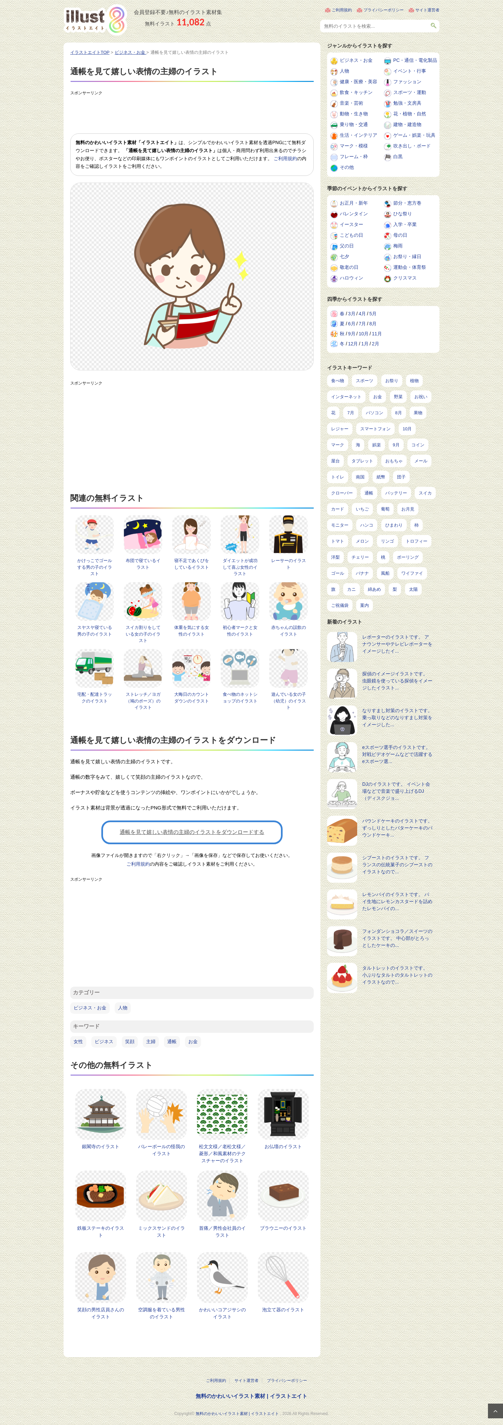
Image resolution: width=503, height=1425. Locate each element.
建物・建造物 (407, 124)
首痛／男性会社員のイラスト (222, 1231)
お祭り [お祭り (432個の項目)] (391, 380)
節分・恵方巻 (407, 203)
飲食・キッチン (356, 92)
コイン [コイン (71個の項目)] (417, 444)
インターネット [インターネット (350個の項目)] (346, 396)
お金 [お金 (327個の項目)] (377, 396)
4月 (362, 313)
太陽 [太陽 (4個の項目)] (413, 589)
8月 (373, 323)
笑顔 (129, 1041)
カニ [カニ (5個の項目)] (351, 589)
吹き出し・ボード (412, 145)
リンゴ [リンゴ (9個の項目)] (387, 541)
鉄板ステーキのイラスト (100, 1231)
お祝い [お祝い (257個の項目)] (420, 396)
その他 (347, 167)
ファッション (407, 81)
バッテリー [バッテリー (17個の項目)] (396, 493)
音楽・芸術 (351, 103)
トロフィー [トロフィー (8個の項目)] (416, 541)
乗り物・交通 (354, 124)
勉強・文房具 (407, 103)
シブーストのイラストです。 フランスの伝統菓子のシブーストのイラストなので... (397, 864)
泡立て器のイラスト (283, 1309)
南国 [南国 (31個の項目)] (360, 476)
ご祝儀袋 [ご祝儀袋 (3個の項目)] (339, 605)
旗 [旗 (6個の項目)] (333, 589)
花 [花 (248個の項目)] (333, 412)
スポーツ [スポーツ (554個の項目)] (364, 380)
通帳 (172, 1041)
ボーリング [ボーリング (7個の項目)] (408, 557)
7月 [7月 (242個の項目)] (350, 412)
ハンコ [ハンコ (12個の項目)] (366, 525)
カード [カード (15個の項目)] (337, 509)
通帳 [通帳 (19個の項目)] (369, 493)
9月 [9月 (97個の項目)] (396, 444)
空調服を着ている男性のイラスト (161, 1313)
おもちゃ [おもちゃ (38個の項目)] (394, 460)
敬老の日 (349, 267)
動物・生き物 (354, 113)
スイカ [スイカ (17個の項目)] (425, 493)
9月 (352, 333)
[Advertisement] (192, 113)
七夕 (344, 256)
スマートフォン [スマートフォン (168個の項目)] (375, 428)
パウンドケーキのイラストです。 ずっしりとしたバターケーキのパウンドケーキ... (397, 828)
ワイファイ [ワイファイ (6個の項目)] (412, 573)
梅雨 (398, 245)
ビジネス (104, 1041)
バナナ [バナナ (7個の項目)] (362, 573)
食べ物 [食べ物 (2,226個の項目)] (337, 380)
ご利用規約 (342, 10)
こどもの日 (351, 235)
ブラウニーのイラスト (283, 1228)
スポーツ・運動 (409, 92)
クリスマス (405, 278)
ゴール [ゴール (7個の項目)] (337, 573)
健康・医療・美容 (358, 81)
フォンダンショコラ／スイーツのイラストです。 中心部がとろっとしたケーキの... (397, 938)
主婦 (151, 1041)
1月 (365, 343)
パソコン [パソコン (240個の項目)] (374, 412)
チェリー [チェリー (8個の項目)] (360, 557)
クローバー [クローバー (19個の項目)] (342, 493)
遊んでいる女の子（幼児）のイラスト (288, 701)
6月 (352, 323)
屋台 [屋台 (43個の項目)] (335, 460)
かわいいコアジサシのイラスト (222, 1313)
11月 (377, 333)
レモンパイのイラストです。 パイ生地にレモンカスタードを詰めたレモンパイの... (397, 901)
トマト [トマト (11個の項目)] (337, 541)
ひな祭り (402, 213)
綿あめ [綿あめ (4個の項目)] (374, 589)
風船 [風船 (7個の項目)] (385, 573)
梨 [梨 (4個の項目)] (395, 589)
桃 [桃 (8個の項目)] (383, 557)
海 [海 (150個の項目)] (358, 444)
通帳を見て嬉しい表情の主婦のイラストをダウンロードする (192, 832)
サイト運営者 (427, 10)
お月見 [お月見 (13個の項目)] (407, 509)
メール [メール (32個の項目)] (420, 460)
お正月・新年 (354, 203)
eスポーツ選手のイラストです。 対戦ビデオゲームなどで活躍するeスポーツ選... (397, 754)
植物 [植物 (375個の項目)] (414, 380)
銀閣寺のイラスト (100, 1146)
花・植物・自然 (409, 113)
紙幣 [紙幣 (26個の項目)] (381, 476)
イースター (351, 224)
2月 (375, 343)
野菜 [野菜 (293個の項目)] (398, 396)
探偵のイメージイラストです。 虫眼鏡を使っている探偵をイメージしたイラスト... (397, 680)
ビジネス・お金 (90, 1007)
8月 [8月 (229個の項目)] (398, 412)
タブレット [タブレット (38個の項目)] (362, 460)
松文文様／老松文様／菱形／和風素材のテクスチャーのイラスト (222, 1153)
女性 (78, 1041)
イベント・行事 (409, 71)
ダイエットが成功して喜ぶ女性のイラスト (240, 567)
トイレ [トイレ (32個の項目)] (337, 476)
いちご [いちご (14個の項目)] (362, 509)
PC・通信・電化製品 (415, 60)
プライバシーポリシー (384, 10)
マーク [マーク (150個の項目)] (337, 444)
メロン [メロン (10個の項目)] (362, 541)
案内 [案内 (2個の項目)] (364, 605)
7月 (362, 323)
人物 (122, 1007)
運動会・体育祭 (409, 267)
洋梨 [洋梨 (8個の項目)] (335, 557)
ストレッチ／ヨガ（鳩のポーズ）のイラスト (143, 701)
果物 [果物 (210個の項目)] (418, 412)
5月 (373, 313)
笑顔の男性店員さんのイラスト (100, 1313)
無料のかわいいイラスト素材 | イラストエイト (251, 1396)
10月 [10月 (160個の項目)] (407, 428)
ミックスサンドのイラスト (161, 1231)
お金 (193, 1041)
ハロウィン (351, 278)
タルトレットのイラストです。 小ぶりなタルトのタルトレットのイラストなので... (397, 975)
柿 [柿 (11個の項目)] (416, 525)
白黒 (398, 156)
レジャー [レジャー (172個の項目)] (339, 428)
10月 (364, 333)
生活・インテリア (358, 135)
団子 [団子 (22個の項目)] (401, 476)
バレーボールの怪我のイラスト (161, 1150)
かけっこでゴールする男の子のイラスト (94, 567)
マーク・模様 (354, 145)
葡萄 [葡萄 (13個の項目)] (385, 509)
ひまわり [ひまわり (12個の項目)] (394, 525)
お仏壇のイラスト (283, 1146)
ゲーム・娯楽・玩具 (414, 135)
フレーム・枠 (354, 156)
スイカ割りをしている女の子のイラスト (143, 634)
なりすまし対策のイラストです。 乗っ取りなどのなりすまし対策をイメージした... (397, 717)
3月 (352, 313)
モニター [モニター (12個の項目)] (339, 525)
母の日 (400, 235)
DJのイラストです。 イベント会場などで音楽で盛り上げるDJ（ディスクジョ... (396, 791)
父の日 (347, 245)
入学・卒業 (405, 224)
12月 (353, 343)
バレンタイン (354, 213)
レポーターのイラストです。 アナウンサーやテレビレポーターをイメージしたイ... (397, 644)
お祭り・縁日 (407, 256)
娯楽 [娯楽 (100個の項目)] (376, 444)
